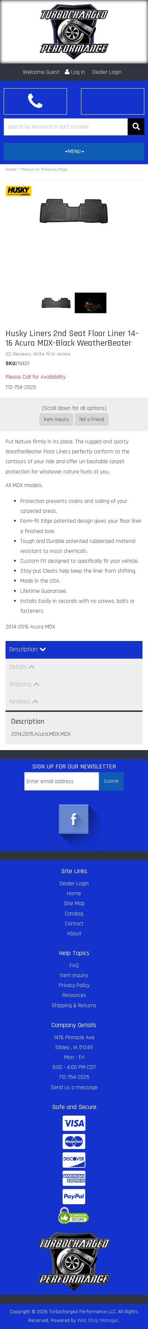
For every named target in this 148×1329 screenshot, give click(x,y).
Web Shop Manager (98, 1320)
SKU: (11, 363)
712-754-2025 (74, 1077)
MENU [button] (74, 151)
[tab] (74, 151)
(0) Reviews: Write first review (38, 354)
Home (11, 169)
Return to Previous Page (44, 169)
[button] (74, 127)
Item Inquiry (56, 419)
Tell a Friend (91, 419)
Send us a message (74, 1087)
